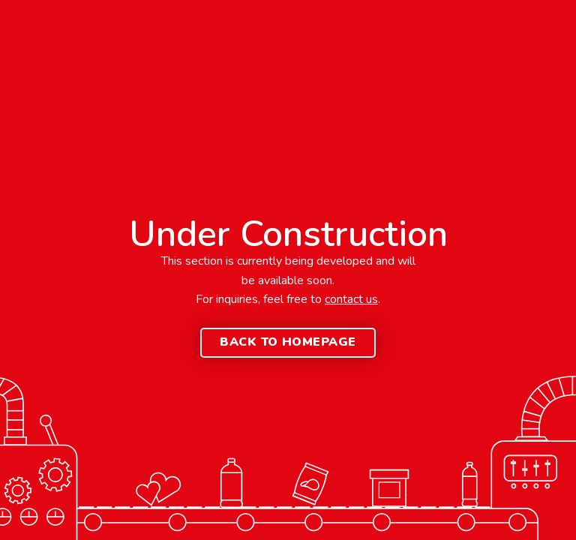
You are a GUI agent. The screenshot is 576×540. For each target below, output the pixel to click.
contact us (351, 299)
